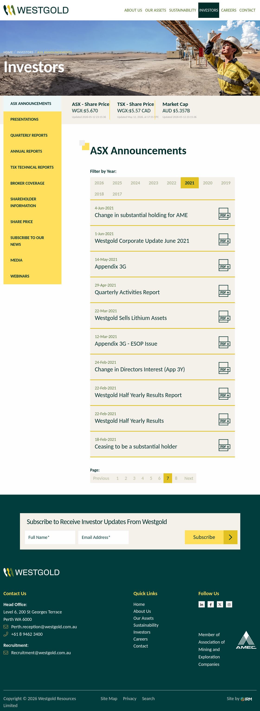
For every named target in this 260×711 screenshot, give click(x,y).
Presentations (24, 119)
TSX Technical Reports (32, 166)
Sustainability (182, 10)
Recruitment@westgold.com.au (41, 652)
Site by (239, 698)
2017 (117, 193)
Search (148, 698)
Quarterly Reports (29, 134)
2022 (171, 182)
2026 (99, 182)
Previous (101, 477)
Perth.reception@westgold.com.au (44, 626)
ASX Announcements (30, 103)
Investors (208, 10)
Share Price (21, 221)
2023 (153, 182)
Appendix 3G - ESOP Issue (126, 343)
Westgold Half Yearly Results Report (138, 394)
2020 (207, 182)
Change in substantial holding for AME (141, 214)
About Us (133, 10)
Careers (228, 10)
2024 (135, 182)
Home (139, 604)
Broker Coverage (27, 182)
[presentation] (157, 536)
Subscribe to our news (27, 240)
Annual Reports (26, 150)
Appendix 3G (110, 266)
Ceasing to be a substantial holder (136, 446)
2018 (99, 193)
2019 (226, 182)
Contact (247, 10)
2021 (189, 182)
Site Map (109, 698)
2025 (117, 182)
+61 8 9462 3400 (27, 633)
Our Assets (155, 10)
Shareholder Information (23, 202)
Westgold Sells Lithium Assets (131, 317)
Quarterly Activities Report (127, 291)
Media (16, 259)
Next (188, 477)
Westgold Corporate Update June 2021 (142, 240)
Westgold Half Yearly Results (129, 420)
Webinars (19, 275)
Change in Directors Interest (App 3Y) (140, 369)
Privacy (129, 698)
